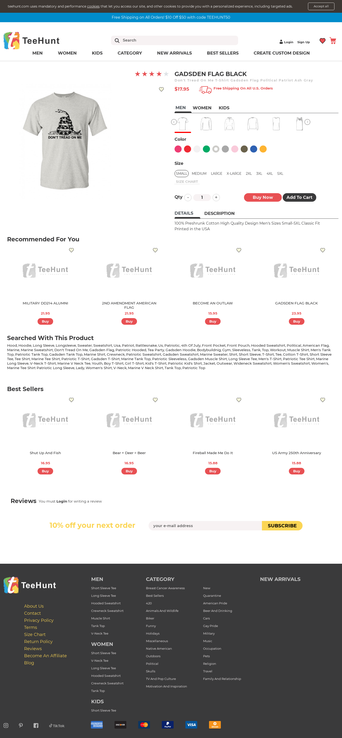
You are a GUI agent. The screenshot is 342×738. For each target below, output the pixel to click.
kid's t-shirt (156, 363)
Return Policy (38, 641)
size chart (187, 181)
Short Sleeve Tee (103, 588)
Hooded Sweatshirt (106, 603)
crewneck (116, 354)
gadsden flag (101, 350)
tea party (156, 350)
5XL (280, 173)
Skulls (150, 671)
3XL (259, 173)
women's (319, 363)
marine (13, 350)
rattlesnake (146, 345)
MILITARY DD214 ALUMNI (45, 303)
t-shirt (268, 354)
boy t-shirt (114, 363)
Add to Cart (299, 197)
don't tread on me (71, 350)
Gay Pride (210, 626)
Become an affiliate (45, 655)
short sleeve (250, 354)
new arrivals (280, 579)
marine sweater (214, 354)
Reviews (33, 648)
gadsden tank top (65, 354)
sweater (84, 345)
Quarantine (212, 595)
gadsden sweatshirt (181, 354)
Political (152, 663)
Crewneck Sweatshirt (107, 611)
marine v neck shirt (145, 368)
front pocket (214, 345)
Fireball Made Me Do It (213, 453)
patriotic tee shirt (299, 359)
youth (97, 363)
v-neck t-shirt (43, 363)
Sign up (303, 42)
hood (12, 345)
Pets (206, 656)
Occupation (212, 648)
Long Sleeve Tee (103, 595)
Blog (29, 662)
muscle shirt (298, 350)
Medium (199, 173)
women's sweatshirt (291, 363)
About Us (34, 606)
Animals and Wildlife (162, 611)
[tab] (187, 214)
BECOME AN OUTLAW (213, 303)
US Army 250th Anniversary (296, 453)
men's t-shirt (270, 359)
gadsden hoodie (181, 350)
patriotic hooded (130, 350)
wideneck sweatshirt (253, 363)
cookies (93, 6)
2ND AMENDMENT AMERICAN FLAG (129, 305)
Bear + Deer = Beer (129, 453)
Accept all (321, 6)
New (206, 588)
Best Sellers (223, 53)
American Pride (215, 603)
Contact (32, 613)
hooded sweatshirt (268, 345)
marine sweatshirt (37, 350)
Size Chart (35, 634)
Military (209, 633)
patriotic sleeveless (169, 359)
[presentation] (171, 541)
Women (67, 53)
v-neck (120, 368)
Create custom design (282, 53)
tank (256, 350)
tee (278, 354)
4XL (270, 173)
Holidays (152, 633)
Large (216, 173)
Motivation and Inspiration (166, 686)
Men (37, 53)
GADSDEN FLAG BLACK (296, 303)
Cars (206, 618)
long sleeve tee (242, 359)
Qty (179, 197)
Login (285, 42)
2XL (249, 173)
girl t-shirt (134, 363)
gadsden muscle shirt (207, 359)
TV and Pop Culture (161, 679)
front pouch (238, 345)
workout (278, 350)
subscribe (282, 526)
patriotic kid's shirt (185, 363)
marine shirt (94, 354)
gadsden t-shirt (105, 359)
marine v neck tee (73, 363)
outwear (224, 363)
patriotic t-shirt (75, 359)
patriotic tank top (31, 354)
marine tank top (136, 359)
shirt (233, 354)
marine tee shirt (45, 359)
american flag (316, 345)
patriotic (172, 345)
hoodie (24, 345)
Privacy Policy (39, 620)
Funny (151, 626)
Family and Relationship (222, 679)
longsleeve (66, 345)
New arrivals (174, 53)
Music (207, 641)
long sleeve (43, 345)
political (294, 345)
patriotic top (193, 368)
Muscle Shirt (100, 618)
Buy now (263, 197)
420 (149, 603)
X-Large (234, 173)
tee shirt (22, 359)
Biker (150, 618)
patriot (128, 345)
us (160, 345)
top (265, 350)
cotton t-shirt (295, 354)
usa (117, 345)
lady (80, 368)
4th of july (191, 345)
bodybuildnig (209, 350)
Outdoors (153, 656)
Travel (207, 671)
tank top (173, 368)
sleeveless (241, 350)
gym (226, 350)
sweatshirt (102, 345)
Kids (97, 53)
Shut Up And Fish (45, 453)
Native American (159, 648)
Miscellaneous (157, 641)
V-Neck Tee (99, 633)
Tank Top (98, 626)
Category (130, 53)
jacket (209, 363)
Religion (209, 663)
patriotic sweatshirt (143, 354)
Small (181, 173)
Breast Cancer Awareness (165, 588)
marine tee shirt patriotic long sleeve (40, 368)
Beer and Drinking (217, 611)
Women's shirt (99, 368)
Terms (30, 627)
